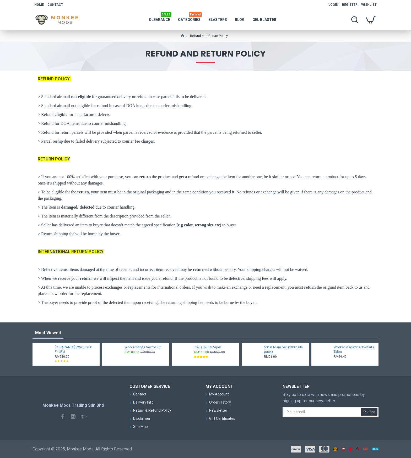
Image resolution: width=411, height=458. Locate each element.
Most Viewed (48, 332)
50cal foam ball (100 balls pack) (283, 349)
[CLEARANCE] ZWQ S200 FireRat (73, 349)
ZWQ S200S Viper (207, 347)
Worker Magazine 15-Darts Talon (354, 349)
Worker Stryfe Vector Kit (143, 347)
